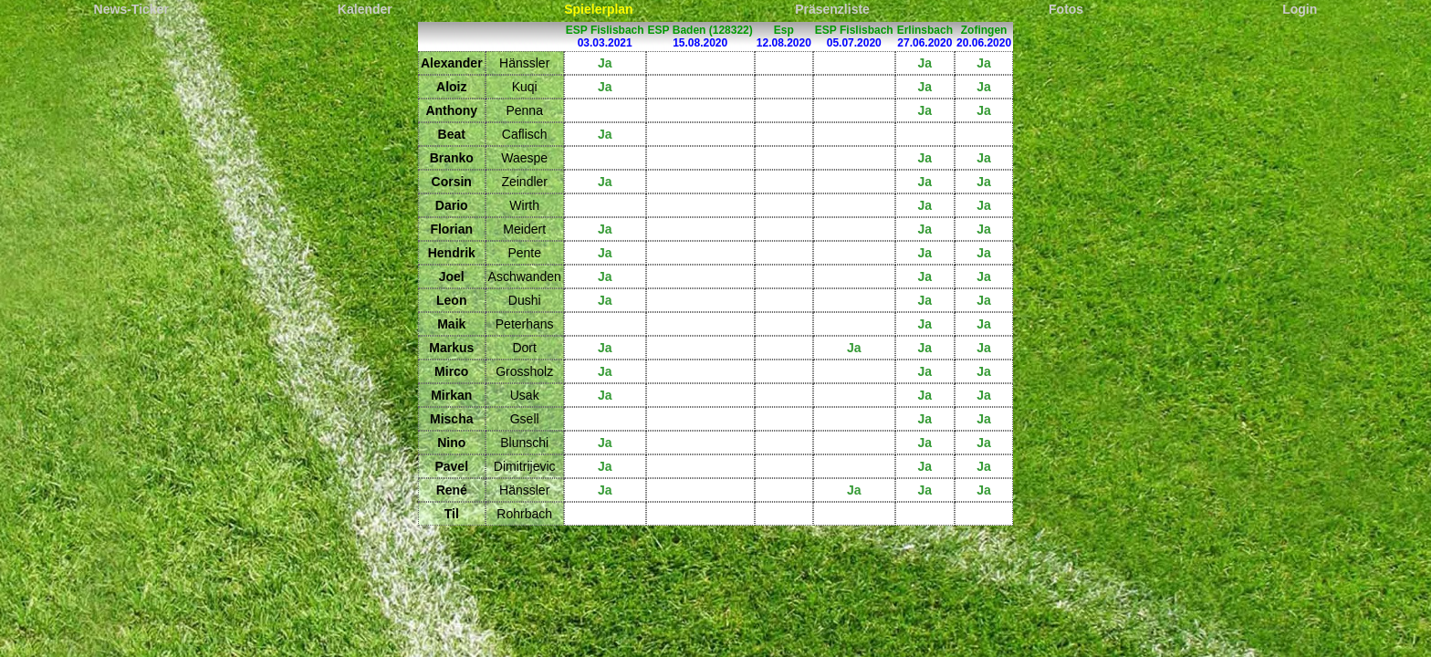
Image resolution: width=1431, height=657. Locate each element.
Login (1299, 9)
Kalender (365, 9)
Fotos (1066, 9)
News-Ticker (131, 9)
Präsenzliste (832, 9)
